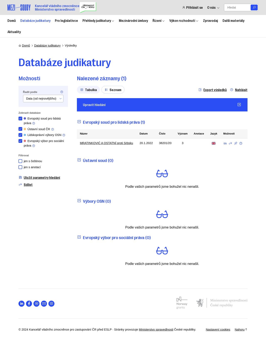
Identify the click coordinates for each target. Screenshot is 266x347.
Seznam (113, 90)
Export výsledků (212, 90)
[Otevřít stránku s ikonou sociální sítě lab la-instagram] (51, 304)
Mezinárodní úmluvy (133, 20)
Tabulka (88, 90)
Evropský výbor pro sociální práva (44, 143)
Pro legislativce (66, 20)
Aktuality (14, 32)
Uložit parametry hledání (39, 177)
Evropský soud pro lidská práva (42, 121)
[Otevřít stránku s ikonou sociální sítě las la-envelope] (44, 304)
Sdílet (25, 184)
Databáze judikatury (35, 20)
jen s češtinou (33, 161)
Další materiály (233, 20)
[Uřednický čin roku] (88, 7)
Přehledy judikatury (99, 20)
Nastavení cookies (218, 329)
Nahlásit (239, 90)
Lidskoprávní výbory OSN (44, 135)
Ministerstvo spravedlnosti (156, 329)
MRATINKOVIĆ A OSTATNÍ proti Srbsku (106, 143)
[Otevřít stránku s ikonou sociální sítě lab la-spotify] (36, 304)
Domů (11, 20)
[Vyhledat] (254, 8)
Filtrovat (23, 155)
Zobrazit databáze (29, 112)
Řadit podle (30, 92)
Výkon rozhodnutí (184, 20)
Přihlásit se (192, 7)
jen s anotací (32, 167)
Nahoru (241, 329)
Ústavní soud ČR (39, 129)
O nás (213, 7)
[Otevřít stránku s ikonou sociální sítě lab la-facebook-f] (29, 304)
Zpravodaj (210, 20)
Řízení (159, 20)
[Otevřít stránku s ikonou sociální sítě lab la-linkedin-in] (21, 304)
